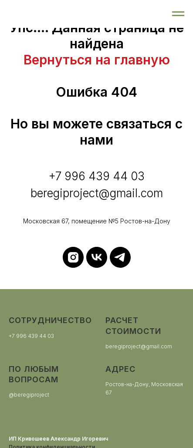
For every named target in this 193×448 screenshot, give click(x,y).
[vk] (96, 257)
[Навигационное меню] (178, 14)
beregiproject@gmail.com (138, 346)
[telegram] (120, 257)
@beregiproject (29, 394)
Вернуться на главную (97, 59)
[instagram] (73, 257)
